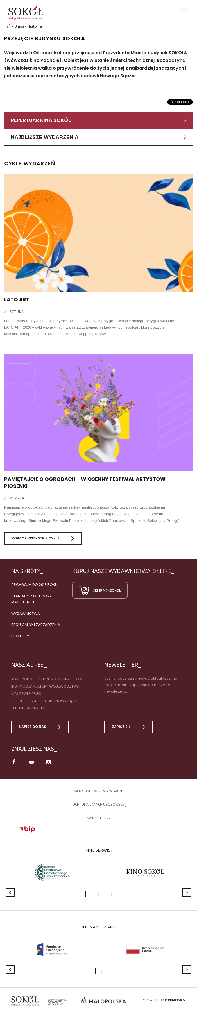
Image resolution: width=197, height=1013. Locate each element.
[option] (52, 873)
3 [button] (98, 894)
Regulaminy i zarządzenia (35, 624)
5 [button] (111, 894)
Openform (175, 1000)
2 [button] (101, 971)
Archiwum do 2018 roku (34, 584)
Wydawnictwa (25, 613)
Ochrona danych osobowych (99, 804)
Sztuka (16, 311)
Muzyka (16, 498)
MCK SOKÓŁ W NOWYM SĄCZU (98, 791)
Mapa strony (98, 818)
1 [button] (85, 894)
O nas (19, 26)
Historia (35, 26)
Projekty (20, 636)
